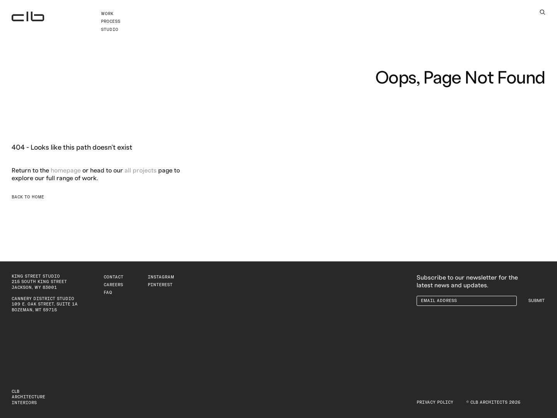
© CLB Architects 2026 (493, 402)
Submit (536, 301)
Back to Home (28, 197)
